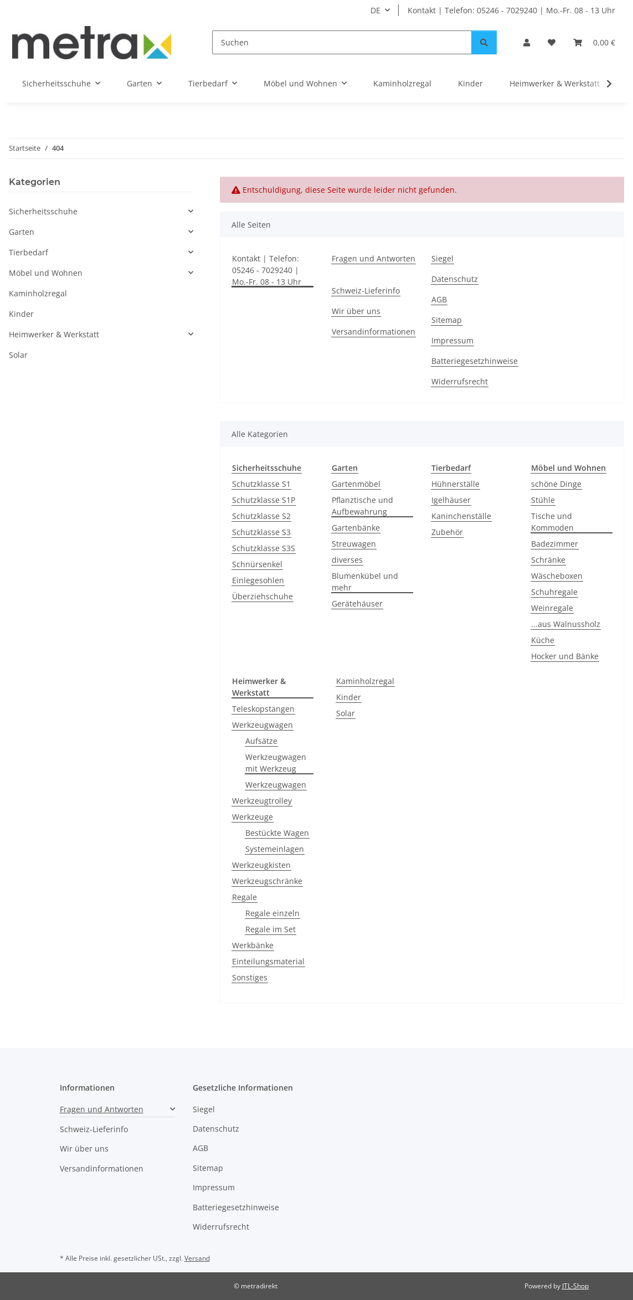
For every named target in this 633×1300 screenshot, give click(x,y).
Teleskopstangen (263, 708)
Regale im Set (270, 929)
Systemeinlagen (274, 849)
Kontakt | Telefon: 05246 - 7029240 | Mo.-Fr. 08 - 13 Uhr (511, 10)
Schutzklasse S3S (263, 548)
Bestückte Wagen (277, 833)
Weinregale (552, 608)
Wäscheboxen (557, 576)
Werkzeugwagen (262, 725)
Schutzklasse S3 (261, 532)
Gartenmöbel (356, 484)
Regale (244, 897)
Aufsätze (261, 741)
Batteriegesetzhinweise (474, 361)
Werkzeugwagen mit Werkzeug (275, 763)
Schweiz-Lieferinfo (366, 290)
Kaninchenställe (461, 516)
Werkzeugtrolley (262, 800)
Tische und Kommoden (552, 522)
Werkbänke (253, 945)
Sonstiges (249, 977)
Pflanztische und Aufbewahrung (362, 506)
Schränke (548, 559)
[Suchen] (342, 42)
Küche (542, 640)
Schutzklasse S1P (263, 500)
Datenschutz (454, 279)
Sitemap (446, 320)
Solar (345, 713)
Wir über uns (356, 311)
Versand (197, 1258)
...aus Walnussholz (565, 624)
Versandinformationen (373, 331)
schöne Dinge (556, 484)
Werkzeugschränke (267, 881)
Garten (21, 232)
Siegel (442, 258)
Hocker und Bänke (565, 656)
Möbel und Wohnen (46, 273)
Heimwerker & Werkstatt (54, 334)
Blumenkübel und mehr (365, 582)
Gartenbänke (356, 527)
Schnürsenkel (257, 564)
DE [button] (375, 10)
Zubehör (447, 532)
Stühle (543, 500)
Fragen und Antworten (373, 258)
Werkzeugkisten (261, 865)
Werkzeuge (252, 816)
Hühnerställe (455, 484)
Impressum (452, 340)
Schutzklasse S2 (261, 516)
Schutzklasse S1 (261, 484)
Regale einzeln (272, 913)
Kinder (348, 697)
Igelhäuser (451, 500)
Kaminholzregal (365, 681)
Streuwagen (354, 543)
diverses (347, 559)
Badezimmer (554, 543)
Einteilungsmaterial (268, 961)
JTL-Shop (575, 1286)
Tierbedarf (28, 252)
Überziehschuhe (262, 596)
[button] (526, 42)
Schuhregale (554, 592)
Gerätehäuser (357, 603)
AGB (439, 299)
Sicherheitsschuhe (43, 211)
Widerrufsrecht (459, 381)
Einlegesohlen (258, 580)
